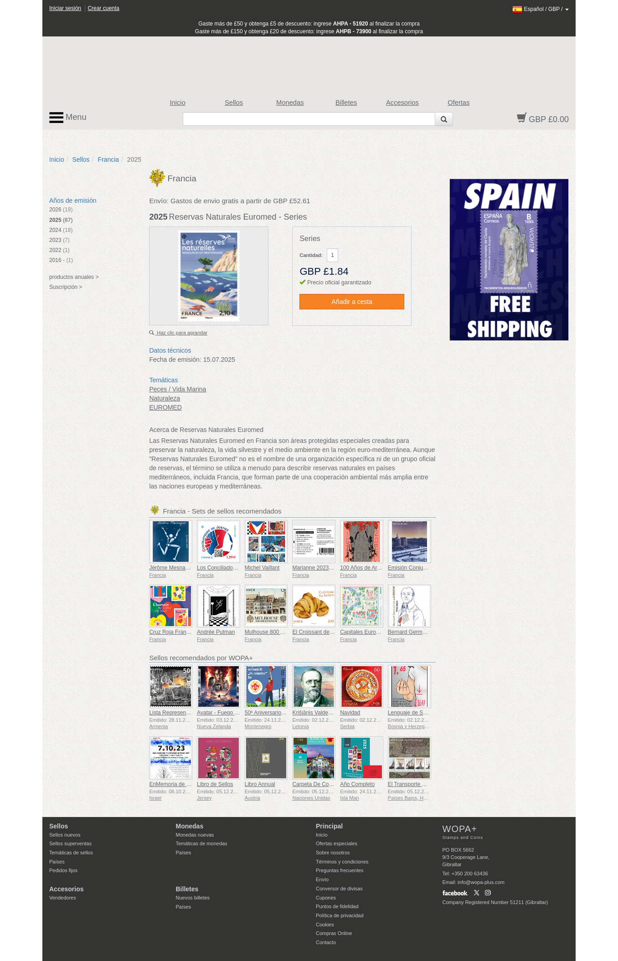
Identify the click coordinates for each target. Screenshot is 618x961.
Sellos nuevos (65, 835)
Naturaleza (164, 398)
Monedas (290, 102)
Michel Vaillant (262, 568)
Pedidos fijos (63, 870)
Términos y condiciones (342, 861)
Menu (68, 117)
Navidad (350, 712)
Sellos (234, 102)
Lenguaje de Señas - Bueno (422, 712)
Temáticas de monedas (201, 843)
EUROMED (165, 407)
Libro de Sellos (215, 784)
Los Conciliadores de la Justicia (235, 568)
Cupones (326, 897)
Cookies (325, 924)
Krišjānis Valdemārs (316, 712)
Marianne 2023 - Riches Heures (330, 568)
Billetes (346, 102)
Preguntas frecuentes (340, 870)
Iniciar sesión (65, 8)
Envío (322, 879)
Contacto (326, 942)
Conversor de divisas (339, 888)
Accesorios (402, 102)
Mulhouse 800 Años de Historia (282, 632)
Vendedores (62, 897)
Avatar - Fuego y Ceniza (226, 712)
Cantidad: (311, 255)
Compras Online (334, 933)
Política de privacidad (340, 915)
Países (57, 861)
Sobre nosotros (333, 852)
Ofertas (458, 102)
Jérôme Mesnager (171, 568)
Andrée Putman (216, 632)
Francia (108, 159)
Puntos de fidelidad (337, 906)
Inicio (177, 102)
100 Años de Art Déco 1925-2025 (380, 568)
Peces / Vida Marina (177, 389)
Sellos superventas (70, 843)
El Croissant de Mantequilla (325, 632)
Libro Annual (260, 784)
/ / (540, 9)
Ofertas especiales (336, 843)
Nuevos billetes (193, 897)
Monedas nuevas (195, 835)
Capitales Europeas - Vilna (372, 632)
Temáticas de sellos (71, 852)
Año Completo (357, 784)
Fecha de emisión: (175, 359)
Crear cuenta (103, 8)
